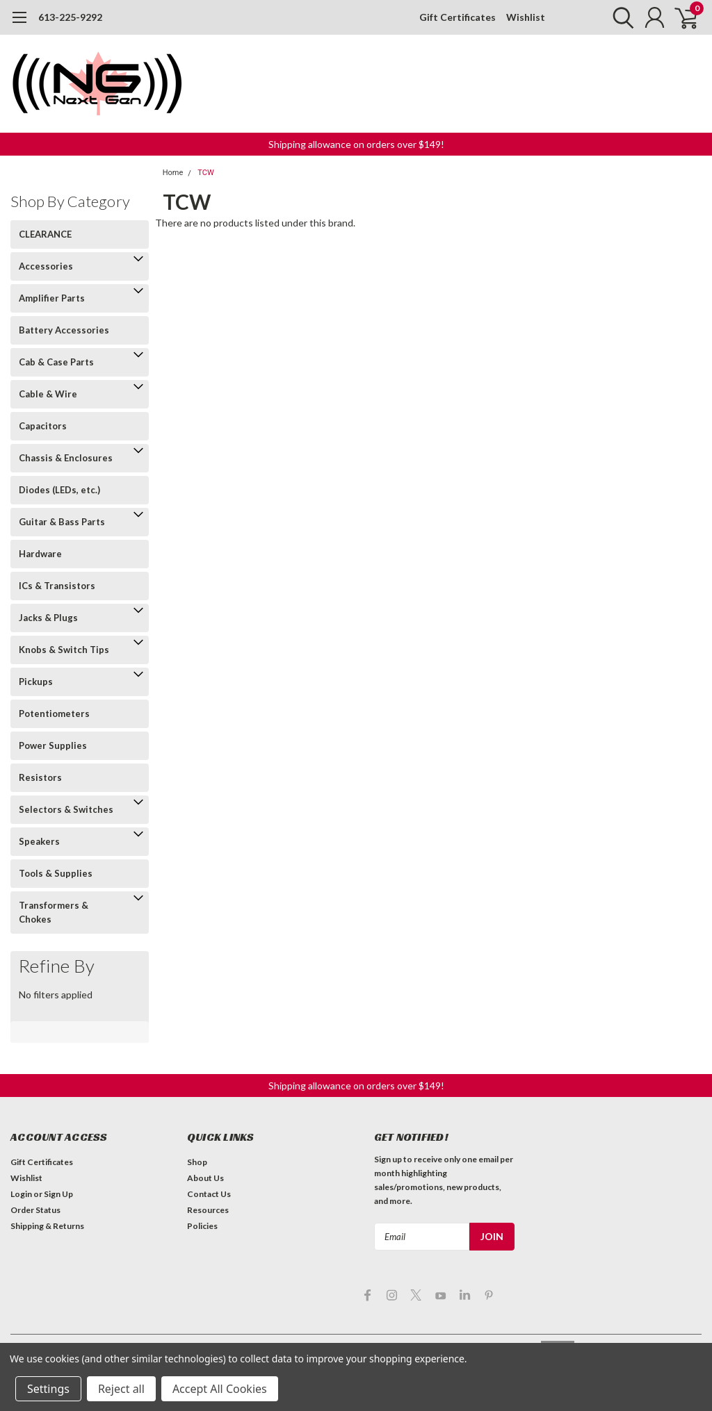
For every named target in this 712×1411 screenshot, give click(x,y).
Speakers (39, 841)
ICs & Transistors (57, 585)
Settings (48, 1388)
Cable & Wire (48, 393)
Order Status (35, 1210)
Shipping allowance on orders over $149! (356, 144)
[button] (356, 144)
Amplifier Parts (52, 298)
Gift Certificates (457, 17)
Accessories (46, 266)
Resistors (40, 777)
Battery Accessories (64, 330)
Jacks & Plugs (48, 617)
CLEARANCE (45, 234)
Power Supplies (53, 745)
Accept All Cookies (219, 1388)
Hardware (40, 553)
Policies (202, 1226)
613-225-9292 (70, 17)
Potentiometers (54, 713)
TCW (205, 172)
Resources (208, 1210)
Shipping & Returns (47, 1226)
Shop (197, 1162)
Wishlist (525, 17)
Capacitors (43, 425)
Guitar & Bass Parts (62, 521)
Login (21, 1194)
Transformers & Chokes (53, 912)
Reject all (121, 1388)
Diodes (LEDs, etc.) (59, 489)
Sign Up (58, 1194)
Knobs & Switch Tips (64, 649)
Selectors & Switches (66, 809)
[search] (620, 17)
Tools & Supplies (55, 873)
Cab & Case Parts (56, 362)
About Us (205, 1178)
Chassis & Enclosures (66, 457)
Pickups (36, 681)
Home (173, 172)
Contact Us (209, 1194)
